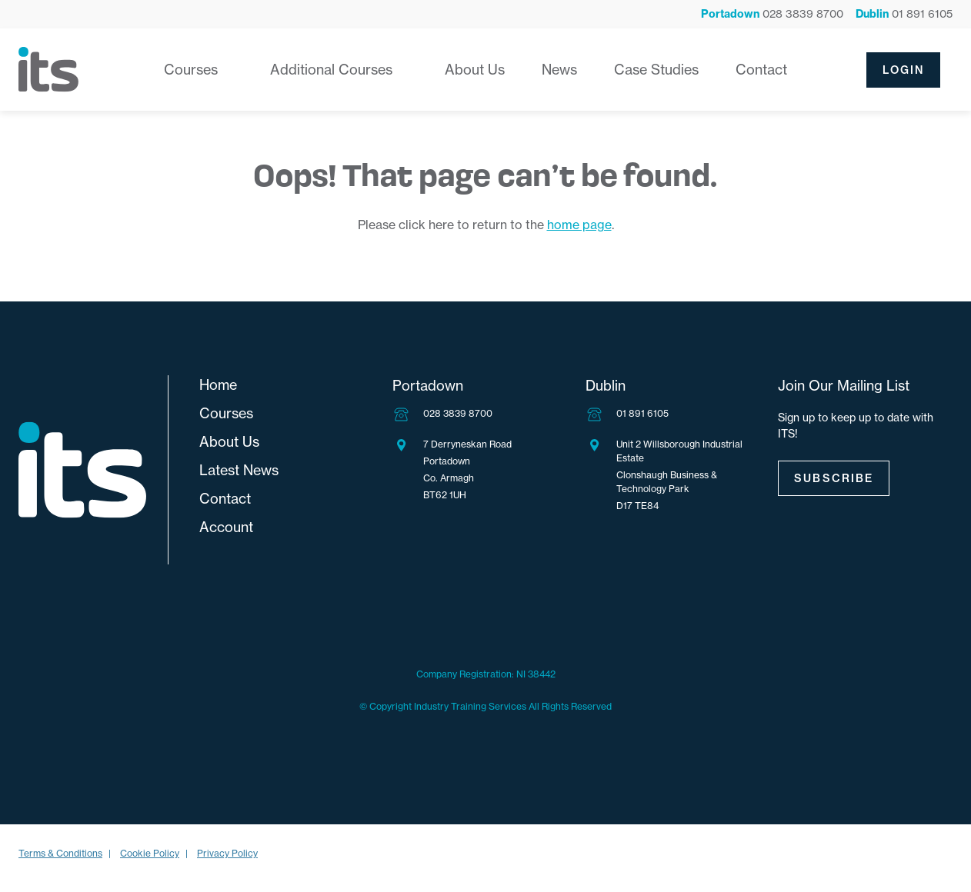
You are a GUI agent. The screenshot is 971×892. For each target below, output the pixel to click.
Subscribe (833, 478)
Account (226, 527)
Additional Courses (331, 69)
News (559, 69)
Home (218, 385)
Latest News (239, 470)
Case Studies (656, 69)
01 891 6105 (642, 413)
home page (579, 224)
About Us (475, 69)
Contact (761, 69)
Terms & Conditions (60, 853)
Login (904, 70)
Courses (191, 69)
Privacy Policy (227, 853)
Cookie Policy (149, 853)
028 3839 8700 (457, 413)
